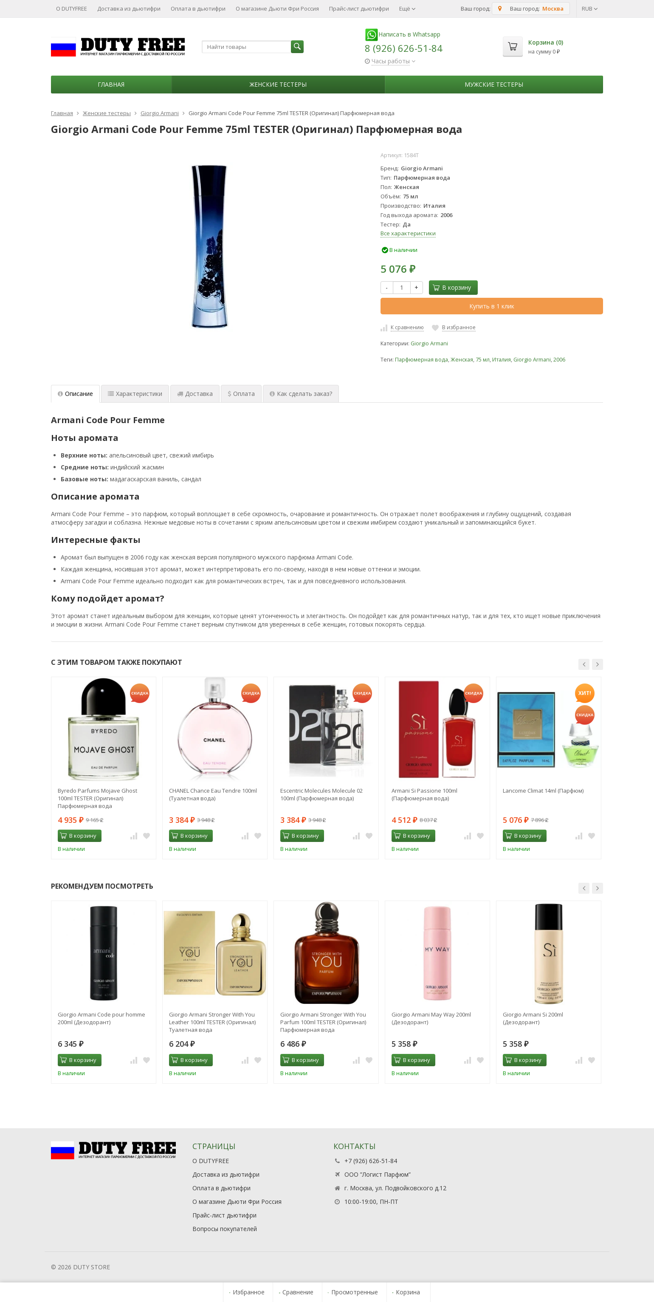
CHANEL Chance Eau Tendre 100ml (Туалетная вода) (213, 794)
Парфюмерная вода (421, 359)
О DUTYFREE (71, 8)
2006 (559, 359)
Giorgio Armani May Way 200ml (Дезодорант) (431, 1018)
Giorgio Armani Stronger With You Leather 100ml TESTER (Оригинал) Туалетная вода (212, 1022)
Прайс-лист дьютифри (359, 8)
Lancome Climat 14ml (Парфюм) (543, 790)
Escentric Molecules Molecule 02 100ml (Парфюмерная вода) (321, 794)
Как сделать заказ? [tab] (301, 394)
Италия (501, 359)
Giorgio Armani (429, 343)
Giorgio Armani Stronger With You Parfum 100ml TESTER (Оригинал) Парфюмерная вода (323, 1022)
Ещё (407, 8)
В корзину (452, 287)
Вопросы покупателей (224, 1229)
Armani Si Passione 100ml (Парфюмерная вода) (424, 794)
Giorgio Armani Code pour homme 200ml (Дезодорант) (101, 1018)
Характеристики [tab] (135, 394)
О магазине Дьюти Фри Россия (277, 8)
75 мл (483, 359)
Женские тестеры (278, 84)
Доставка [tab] (195, 394)
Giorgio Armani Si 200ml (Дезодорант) (533, 1018)
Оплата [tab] (241, 394)
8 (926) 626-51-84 (404, 48)
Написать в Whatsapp (402, 34)
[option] (103, 768)
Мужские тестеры (494, 84)
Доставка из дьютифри (129, 8)
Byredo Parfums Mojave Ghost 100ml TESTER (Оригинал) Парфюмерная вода (97, 798)
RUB (590, 8)
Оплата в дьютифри (198, 8)
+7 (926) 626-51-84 (370, 1161)
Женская (462, 359)
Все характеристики (408, 233)
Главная (111, 84)
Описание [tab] (75, 394)
